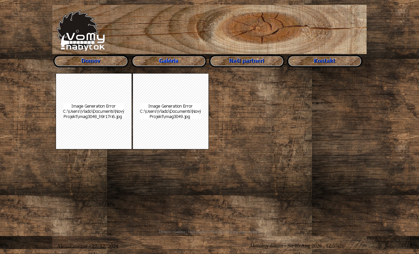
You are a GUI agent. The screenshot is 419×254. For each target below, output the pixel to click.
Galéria (179, 231)
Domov (165, 231)
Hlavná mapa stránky (243, 231)
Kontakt (217, 231)
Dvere (71, 68)
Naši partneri (198, 231)
